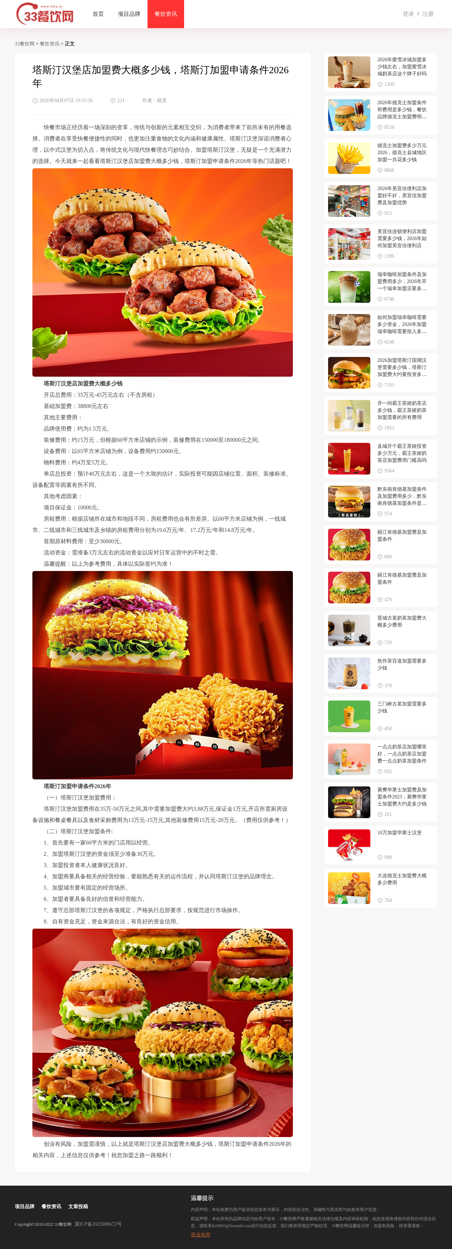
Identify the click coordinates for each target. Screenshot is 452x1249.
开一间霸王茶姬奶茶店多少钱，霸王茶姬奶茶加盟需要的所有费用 (402, 410)
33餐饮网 (24, 43)
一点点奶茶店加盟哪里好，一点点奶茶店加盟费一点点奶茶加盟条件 (402, 754)
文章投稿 (78, 1206)
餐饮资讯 (166, 14)
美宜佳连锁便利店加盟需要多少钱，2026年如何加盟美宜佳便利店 (402, 238)
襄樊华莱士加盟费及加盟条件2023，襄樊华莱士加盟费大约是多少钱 (402, 796)
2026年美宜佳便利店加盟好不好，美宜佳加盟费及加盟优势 (402, 195)
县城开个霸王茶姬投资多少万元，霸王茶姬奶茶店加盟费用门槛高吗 (402, 453)
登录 (408, 14)
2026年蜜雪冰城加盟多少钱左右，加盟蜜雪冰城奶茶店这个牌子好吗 (402, 66)
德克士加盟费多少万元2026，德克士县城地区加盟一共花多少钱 (402, 152)
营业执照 (201, 1234)
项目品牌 (129, 14)
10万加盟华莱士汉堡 (399, 832)
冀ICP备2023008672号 (98, 1224)
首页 (98, 14)
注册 (428, 14)
